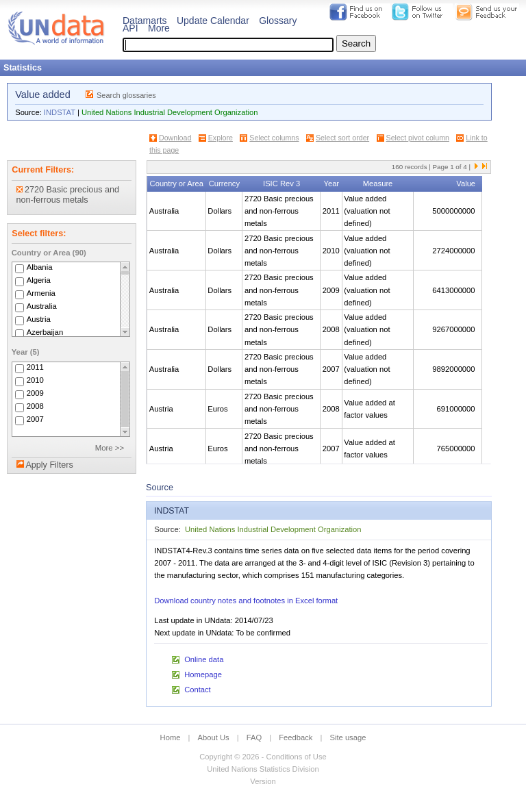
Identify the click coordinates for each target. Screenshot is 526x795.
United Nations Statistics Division (263, 769)
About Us (213, 737)
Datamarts (145, 20)
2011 (35, 367)
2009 (35, 393)
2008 (35, 406)
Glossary (278, 20)
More (159, 28)
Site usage (348, 737)
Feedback (295, 737)
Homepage (203, 674)
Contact (197, 689)
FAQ (254, 737)
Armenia (41, 293)
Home (170, 737)
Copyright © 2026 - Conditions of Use (262, 757)
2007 (35, 419)
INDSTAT (59, 112)
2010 (35, 380)
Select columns (274, 138)
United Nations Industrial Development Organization (170, 112)
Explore (220, 138)
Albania (40, 267)
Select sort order (342, 138)
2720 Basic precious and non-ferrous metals (67, 195)
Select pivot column (417, 138)
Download (175, 138)
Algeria (39, 280)
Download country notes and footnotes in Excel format (246, 600)
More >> (109, 448)
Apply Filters (49, 465)
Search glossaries (126, 95)
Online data (203, 659)
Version (262, 781)
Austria (39, 319)
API (130, 28)
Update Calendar (213, 20)
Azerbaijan (45, 332)
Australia (42, 306)
